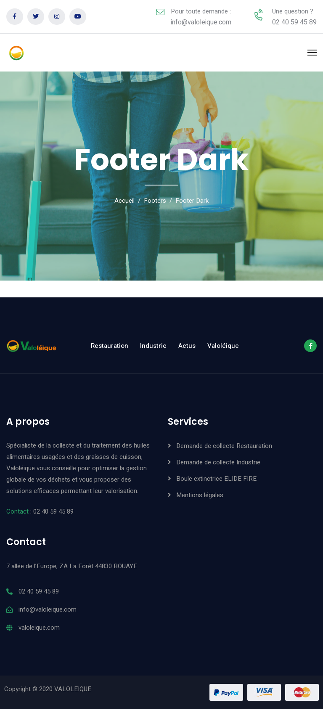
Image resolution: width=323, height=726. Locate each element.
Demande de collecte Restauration (224, 445)
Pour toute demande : (201, 11)
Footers (155, 200)
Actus (187, 345)
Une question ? (292, 11)
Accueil (124, 200)
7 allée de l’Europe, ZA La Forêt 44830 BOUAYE (71, 566)
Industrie (153, 345)
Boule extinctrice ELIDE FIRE (216, 478)
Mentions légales (199, 495)
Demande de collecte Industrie (218, 462)
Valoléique (223, 345)
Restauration (109, 345)
